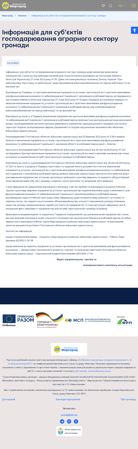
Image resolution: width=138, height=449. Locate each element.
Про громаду (128, 399)
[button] (134, 30)
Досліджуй (8, 399)
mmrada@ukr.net (69, 414)
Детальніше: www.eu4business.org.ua (93, 371)
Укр (120, 5)
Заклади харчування (68, 399)
